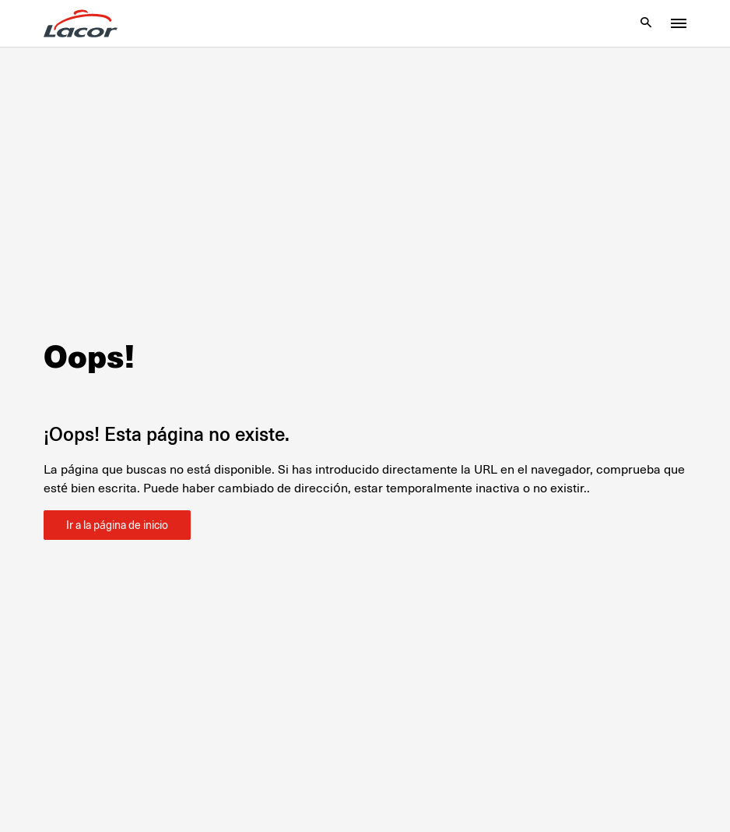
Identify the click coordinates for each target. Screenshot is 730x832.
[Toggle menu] (678, 23)
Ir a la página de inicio (117, 525)
